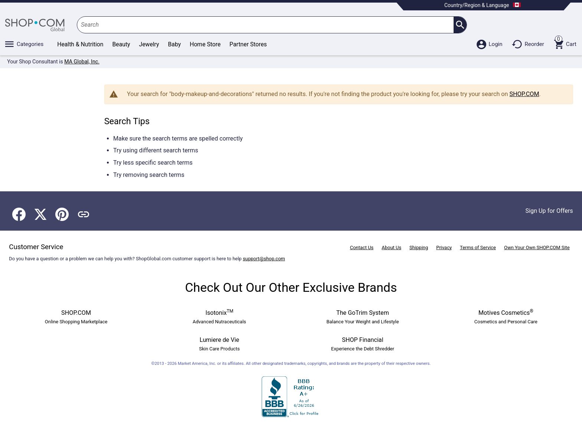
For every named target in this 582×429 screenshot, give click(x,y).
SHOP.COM (524, 94)
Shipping (418, 247)
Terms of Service (478, 247)
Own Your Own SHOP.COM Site (537, 247)
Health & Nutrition (80, 44)
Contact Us (362, 247)
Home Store (205, 44)
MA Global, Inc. (81, 62)
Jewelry (149, 44)
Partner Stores (248, 44)
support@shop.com (264, 258)
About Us (391, 247)
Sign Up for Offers (549, 210)
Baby (174, 44)
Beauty (121, 44)
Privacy (444, 247)
